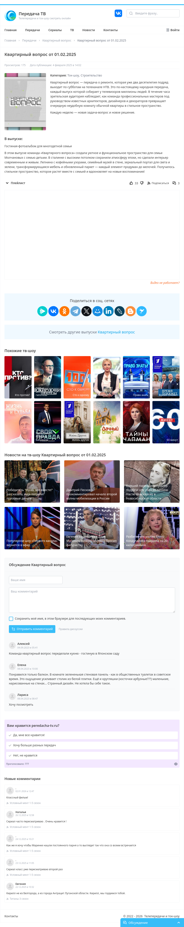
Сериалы (55, 30)
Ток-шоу (73, 75)
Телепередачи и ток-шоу (162, 916)
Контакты (110, 30)
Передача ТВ (32, 14)
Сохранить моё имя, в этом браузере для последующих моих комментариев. (70, 618)
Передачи (32, 30)
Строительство (91, 75)
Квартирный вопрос (56, 40)
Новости (88, 30)
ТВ (72, 30)
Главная (10, 30)
